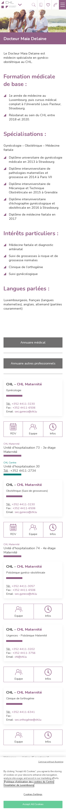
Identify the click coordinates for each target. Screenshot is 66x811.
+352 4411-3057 (23, 586)
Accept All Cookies (33, 805)
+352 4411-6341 (23, 712)
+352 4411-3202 (23, 649)
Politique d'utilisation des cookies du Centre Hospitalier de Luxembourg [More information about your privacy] (29, 784)
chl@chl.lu (21, 656)
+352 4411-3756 (24, 653)
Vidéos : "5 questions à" (35, 757)
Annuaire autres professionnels (33, 363)
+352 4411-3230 (23, 403)
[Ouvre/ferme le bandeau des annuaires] (41, 5)
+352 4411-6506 (24, 407)
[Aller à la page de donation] (48, 5)
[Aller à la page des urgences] (55, 5)
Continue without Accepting (50, 763)
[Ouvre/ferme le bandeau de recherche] (34, 5)
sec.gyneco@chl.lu (26, 411)
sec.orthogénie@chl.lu (28, 719)
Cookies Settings (33, 795)
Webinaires (10, 757)
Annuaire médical (33, 342)
